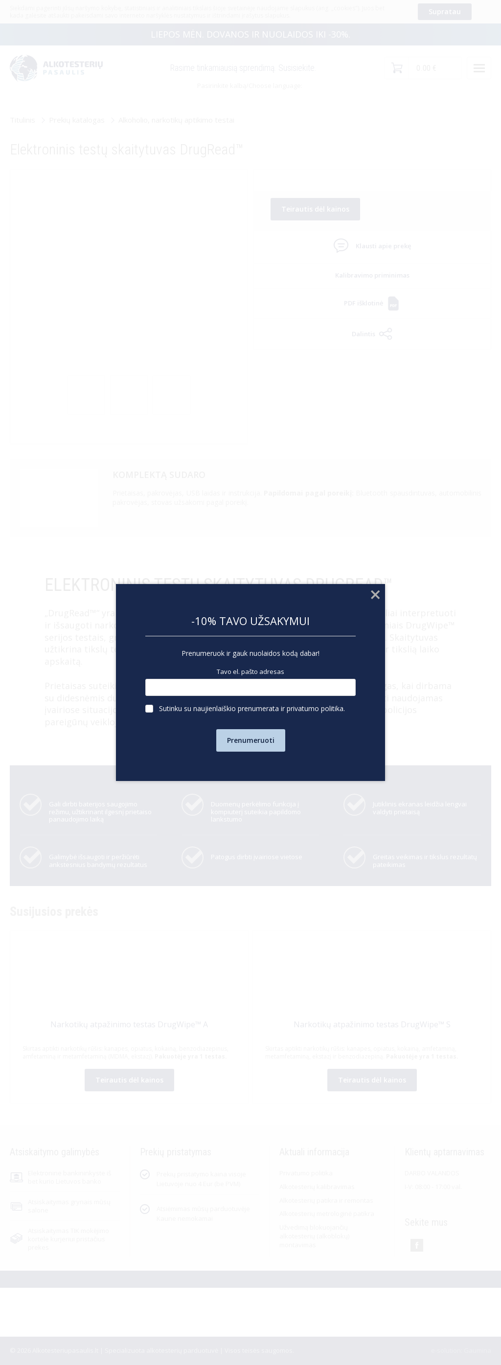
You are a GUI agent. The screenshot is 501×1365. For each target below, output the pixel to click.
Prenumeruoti (250, 740)
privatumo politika (315, 708)
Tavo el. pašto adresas (250, 672)
